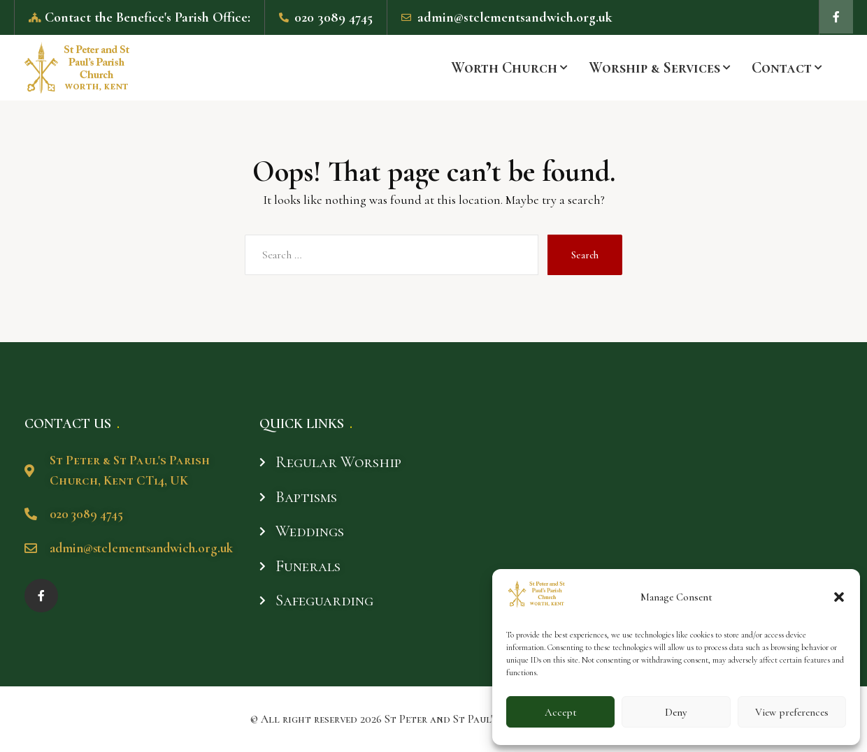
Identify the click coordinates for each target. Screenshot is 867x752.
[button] (839, 597)
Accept (561, 712)
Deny (676, 712)
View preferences (792, 712)
